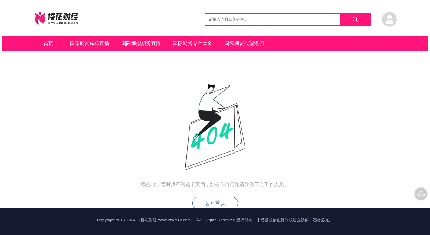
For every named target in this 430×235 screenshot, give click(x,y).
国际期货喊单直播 (89, 43)
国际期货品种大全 (192, 43)
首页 (49, 43)
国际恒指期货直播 (141, 43)
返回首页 (215, 203)
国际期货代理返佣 (244, 43)
